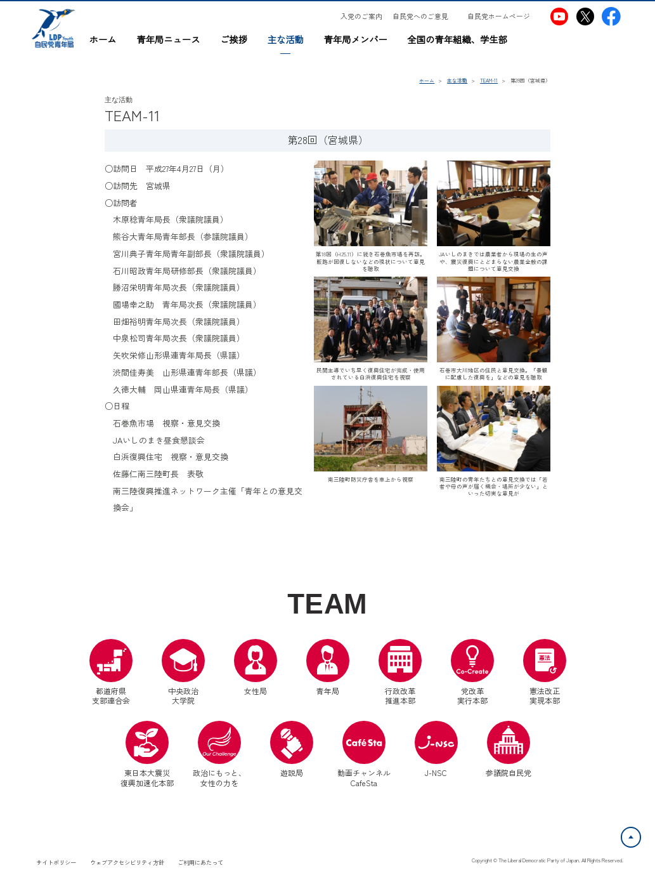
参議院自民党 (508, 749)
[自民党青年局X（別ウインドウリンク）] (585, 16)
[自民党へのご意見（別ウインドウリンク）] (424, 16)
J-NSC (436, 749)
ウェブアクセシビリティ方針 (127, 862)
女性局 (255, 667)
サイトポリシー (56, 862)
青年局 (327, 667)
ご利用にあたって (200, 862)
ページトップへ (640, 834)
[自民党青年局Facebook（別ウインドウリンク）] (611, 16)
